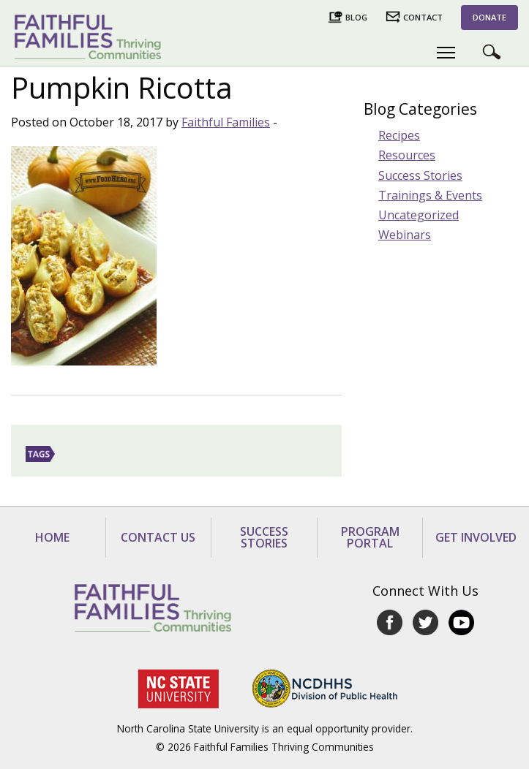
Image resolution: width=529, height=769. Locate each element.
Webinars (404, 235)
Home (52, 537)
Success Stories (420, 175)
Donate (489, 17)
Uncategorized (418, 215)
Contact (423, 17)
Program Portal (370, 537)
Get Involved (476, 537)
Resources (406, 155)
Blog (356, 17)
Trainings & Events (430, 195)
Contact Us (158, 537)
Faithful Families (225, 122)
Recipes (399, 135)
